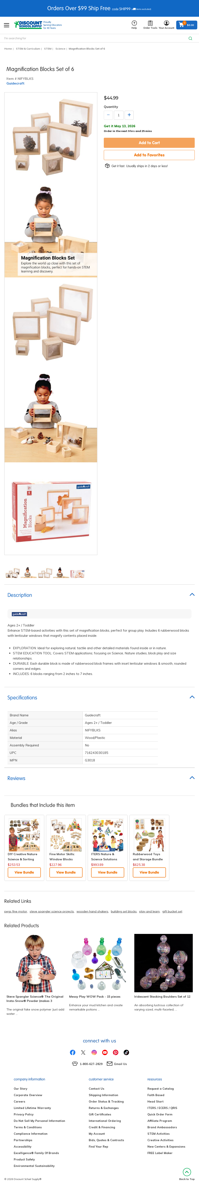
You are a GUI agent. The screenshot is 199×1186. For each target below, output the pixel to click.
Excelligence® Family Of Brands (36, 1153)
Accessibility (22, 1146)
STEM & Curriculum (28, 48)
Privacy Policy (24, 1114)
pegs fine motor (15, 911)
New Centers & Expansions (166, 1146)
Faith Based (155, 1095)
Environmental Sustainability (34, 1166)
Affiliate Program (159, 1120)
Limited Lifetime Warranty (32, 1108)
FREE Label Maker (160, 1153)
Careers (19, 1101)
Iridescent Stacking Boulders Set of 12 (162, 996)
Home (8, 48)
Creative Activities (160, 1140)
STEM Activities (158, 1133)
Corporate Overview (28, 1095)
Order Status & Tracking (106, 1101)
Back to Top (187, 1174)
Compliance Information (30, 1133)
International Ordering (105, 1120)
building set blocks (124, 911)
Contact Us (96, 1088)
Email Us (120, 1064)
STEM (47, 48)
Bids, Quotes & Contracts (106, 1140)
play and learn (149, 911)
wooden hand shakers (92, 911)
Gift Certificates (100, 1114)
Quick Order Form (159, 1114)
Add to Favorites (149, 154)
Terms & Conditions (28, 1127)
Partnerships (23, 1140)
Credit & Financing (102, 1127)
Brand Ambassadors (162, 1127)
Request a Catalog (160, 1088)
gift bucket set (172, 911)
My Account (97, 1133)
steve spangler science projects (52, 911)
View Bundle (24, 872)
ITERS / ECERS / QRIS (162, 1108)
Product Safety (24, 1159)
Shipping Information (103, 1095)
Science (60, 48)
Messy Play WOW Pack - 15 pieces (94, 996)
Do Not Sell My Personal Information (39, 1120)
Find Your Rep (98, 1146)
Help (134, 25)
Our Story (20, 1088)
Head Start (155, 1101)
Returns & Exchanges (104, 1108)
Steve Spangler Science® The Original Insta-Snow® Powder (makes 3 (34, 999)
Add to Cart (149, 142)
